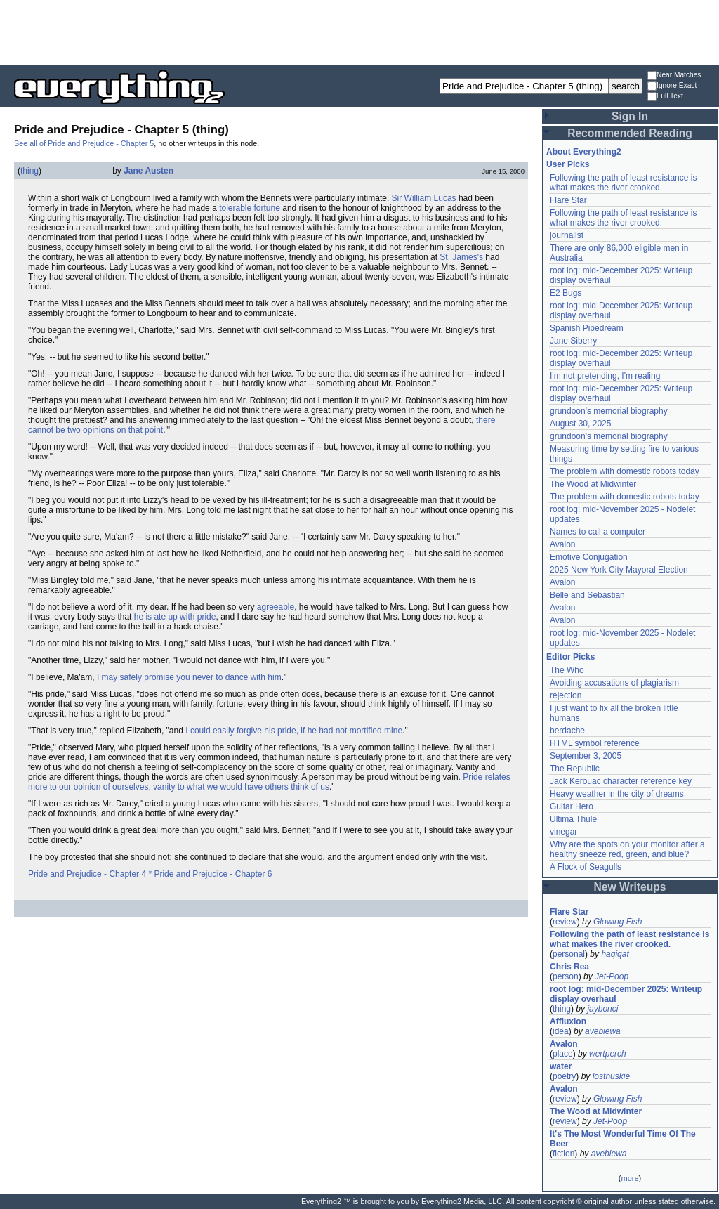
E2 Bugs (565, 293)
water (561, 1066)
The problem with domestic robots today (624, 471)
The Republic (575, 768)
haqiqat (614, 954)
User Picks (567, 164)
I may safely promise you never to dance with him (189, 677)
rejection (565, 695)
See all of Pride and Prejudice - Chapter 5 (84, 143)
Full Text (665, 96)
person (566, 976)
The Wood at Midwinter (593, 484)
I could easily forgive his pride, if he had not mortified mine (293, 731)
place (563, 1054)
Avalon (562, 544)
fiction (563, 1153)
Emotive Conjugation (589, 557)
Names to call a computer (597, 532)
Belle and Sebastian (587, 595)
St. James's (461, 257)
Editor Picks (570, 657)
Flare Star (568, 200)
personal (569, 954)
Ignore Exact (672, 86)
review (565, 922)
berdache (567, 731)
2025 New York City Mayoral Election (619, 570)
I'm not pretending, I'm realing (605, 376)
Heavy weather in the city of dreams (617, 794)
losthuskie (611, 1076)
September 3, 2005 (585, 756)
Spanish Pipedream (587, 328)
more (629, 1178)
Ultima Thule (573, 819)
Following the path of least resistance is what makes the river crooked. (623, 182)
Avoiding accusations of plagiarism (614, 683)
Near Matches (674, 75)
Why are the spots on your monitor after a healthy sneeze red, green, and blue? (627, 849)
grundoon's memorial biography (609, 411)
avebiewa (603, 1031)
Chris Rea (569, 967)
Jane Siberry (573, 341)
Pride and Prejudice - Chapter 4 (87, 874)
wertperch (607, 1054)
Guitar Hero (571, 806)
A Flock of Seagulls (585, 867)
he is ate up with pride (175, 617)
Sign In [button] (630, 116)
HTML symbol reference (595, 743)
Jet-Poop (611, 976)
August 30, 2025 (580, 424)
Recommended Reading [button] (629, 133)
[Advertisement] (359, 31)
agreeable (275, 607)
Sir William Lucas (424, 198)
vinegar (563, 832)
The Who (567, 670)
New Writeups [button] (630, 887)
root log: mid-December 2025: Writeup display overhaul (626, 994)
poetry (564, 1076)
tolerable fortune (249, 208)
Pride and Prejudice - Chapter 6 (213, 874)
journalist (566, 235)
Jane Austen (148, 171)
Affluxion (568, 1021)
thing (29, 171)
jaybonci (602, 1009)
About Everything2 (583, 152)
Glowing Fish (617, 922)
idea (561, 1031)
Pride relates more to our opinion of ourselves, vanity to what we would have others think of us (269, 782)
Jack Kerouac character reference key (621, 781)
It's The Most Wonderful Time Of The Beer (623, 1139)
